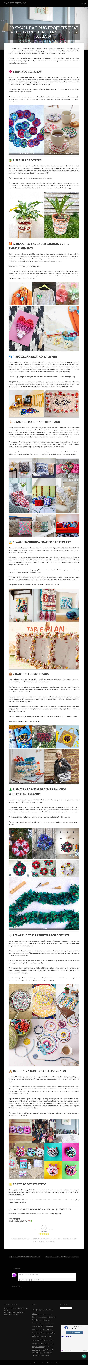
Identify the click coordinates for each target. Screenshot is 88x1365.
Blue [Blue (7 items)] (42, 1317)
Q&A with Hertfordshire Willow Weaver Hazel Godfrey (25, 1256)
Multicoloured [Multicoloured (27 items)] (46, 1329)
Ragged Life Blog (15, 3)
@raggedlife (39, 1213)
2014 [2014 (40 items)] (34, 1309)
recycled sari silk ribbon (63, 437)
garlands (69, 800)
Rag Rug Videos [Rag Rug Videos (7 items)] (47, 1343)
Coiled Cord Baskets (18, 1240)
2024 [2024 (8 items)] (43, 1314)
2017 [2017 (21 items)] (42, 1310)
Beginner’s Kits (65, 1200)
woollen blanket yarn (48, 437)
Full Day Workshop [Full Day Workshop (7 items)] (40, 1322)
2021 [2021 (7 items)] (38, 1314)
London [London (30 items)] (41, 1325)
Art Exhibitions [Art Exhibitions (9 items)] (47, 1314)
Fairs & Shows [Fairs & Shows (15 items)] (47, 1320)
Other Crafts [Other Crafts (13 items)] (36, 1333)
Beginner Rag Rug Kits (51, 386)
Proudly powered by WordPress (34, 1362)
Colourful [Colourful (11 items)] (45, 1317)
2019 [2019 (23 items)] (51, 1309)
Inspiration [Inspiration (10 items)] (34, 1326)
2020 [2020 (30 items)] (34, 1313)
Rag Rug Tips (50, 1238)
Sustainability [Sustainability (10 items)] (42, 1353)
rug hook (43, 384)
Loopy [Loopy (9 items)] (46, 1326)
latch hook (63, 444)
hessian (49, 271)
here (25, 63)
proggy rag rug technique (28, 256)
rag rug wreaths (58, 800)
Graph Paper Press (57, 1362)
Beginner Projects (71, 1238)
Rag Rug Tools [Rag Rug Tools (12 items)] (49, 1340)
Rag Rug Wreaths (66, 1240)
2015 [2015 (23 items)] (39, 1309)
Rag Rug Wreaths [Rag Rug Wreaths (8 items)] (47, 1347)
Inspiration (41, 1238)
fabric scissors (51, 384)
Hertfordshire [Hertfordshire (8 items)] (47, 1322)
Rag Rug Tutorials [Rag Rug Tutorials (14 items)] (38, 1344)
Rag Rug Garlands (54, 1240)
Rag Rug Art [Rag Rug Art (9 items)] (46, 1336)
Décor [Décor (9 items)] (41, 1320)
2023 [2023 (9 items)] (40, 1314)
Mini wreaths (49, 800)
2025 (63, 1238)
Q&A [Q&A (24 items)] (34, 1336)
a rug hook (22, 274)
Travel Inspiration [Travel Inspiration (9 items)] (45, 1355)
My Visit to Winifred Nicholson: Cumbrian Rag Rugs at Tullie (62, 1256)
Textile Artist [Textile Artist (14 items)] (36, 1355)
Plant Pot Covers (30, 1240)
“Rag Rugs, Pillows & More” (20, 1093)
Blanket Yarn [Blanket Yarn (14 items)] (36, 1317)
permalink (51, 1241)
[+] (43, 1280)
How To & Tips (32, 1238)
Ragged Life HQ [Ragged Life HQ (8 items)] (40, 1336)
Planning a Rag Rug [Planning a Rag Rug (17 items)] (48, 1333)
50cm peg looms (65, 442)
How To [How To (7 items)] (52, 1322)
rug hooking (41, 256)
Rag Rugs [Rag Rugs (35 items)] (40, 1339)
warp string (34, 444)
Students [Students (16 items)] (35, 1353)
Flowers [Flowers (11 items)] (34, 1323)
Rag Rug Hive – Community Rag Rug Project (14, 1308)
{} (41, 1280)
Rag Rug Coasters (42, 1240)
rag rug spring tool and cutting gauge (26, 384)
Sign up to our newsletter (16, 1200)
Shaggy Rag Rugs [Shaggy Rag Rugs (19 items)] (47, 1350)
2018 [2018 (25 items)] (46, 1309)
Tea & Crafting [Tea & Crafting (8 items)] (49, 1352)
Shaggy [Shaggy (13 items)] (38, 1350)
